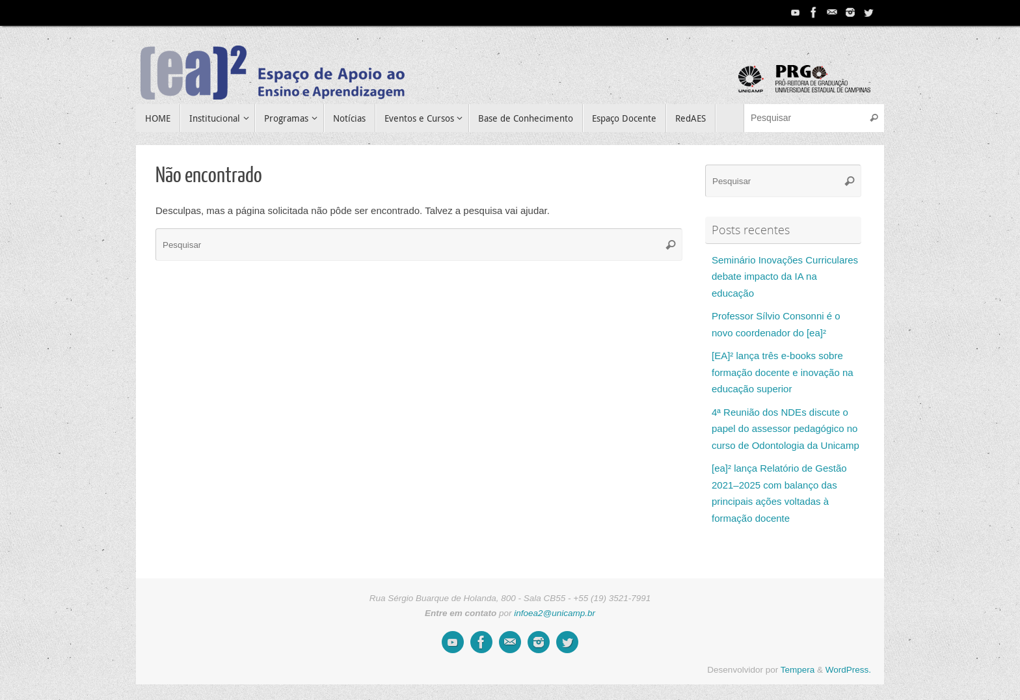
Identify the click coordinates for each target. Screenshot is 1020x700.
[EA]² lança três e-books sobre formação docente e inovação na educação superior (782, 372)
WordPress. (848, 670)
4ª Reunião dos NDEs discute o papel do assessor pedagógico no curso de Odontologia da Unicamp (785, 429)
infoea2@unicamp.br (554, 613)
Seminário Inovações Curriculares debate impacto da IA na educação (785, 276)
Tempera (798, 670)
